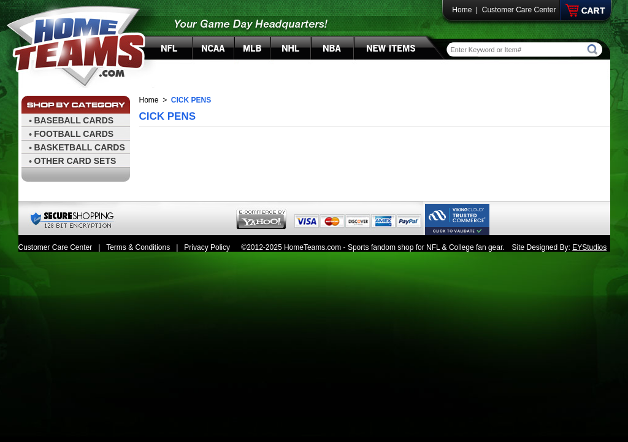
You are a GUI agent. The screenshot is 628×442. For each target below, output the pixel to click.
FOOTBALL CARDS (74, 134)
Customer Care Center (519, 10)
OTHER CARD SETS (75, 161)
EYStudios (589, 247)
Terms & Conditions (138, 247)
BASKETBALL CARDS (79, 147)
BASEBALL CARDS (74, 120)
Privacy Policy (207, 247)
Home (462, 10)
